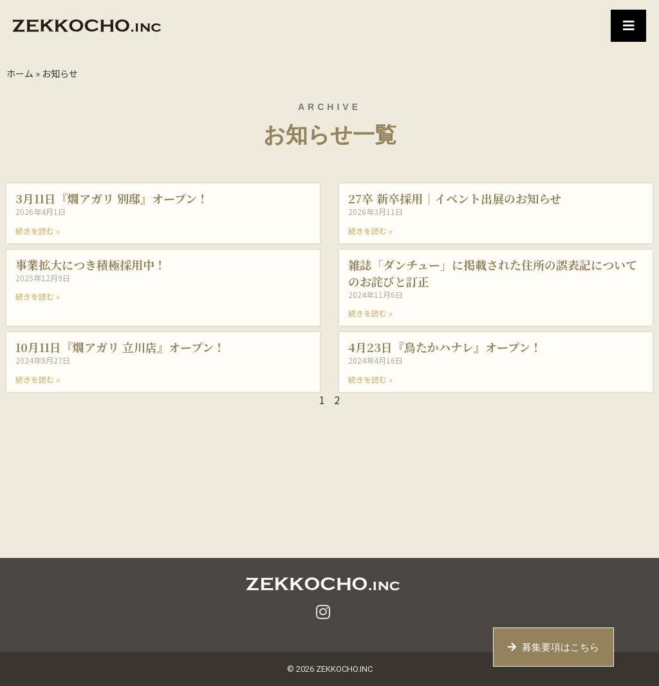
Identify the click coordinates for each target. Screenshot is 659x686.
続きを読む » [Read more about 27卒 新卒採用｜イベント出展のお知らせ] (370, 230)
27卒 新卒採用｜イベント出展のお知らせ (454, 198)
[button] (628, 26)
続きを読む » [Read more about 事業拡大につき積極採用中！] (37, 296)
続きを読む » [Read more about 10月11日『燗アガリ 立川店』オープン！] (37, 379)
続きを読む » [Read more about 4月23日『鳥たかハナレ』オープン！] (370, 379)
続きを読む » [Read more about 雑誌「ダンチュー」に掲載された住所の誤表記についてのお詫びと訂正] (370, 313)
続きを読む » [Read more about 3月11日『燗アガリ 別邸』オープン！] (37, 230)
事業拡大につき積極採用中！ (90, 264)
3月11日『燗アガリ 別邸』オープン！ (112, 198)
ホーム (19, 73)
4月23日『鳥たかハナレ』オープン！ (445, 346)
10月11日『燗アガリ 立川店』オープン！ (120, 346)
